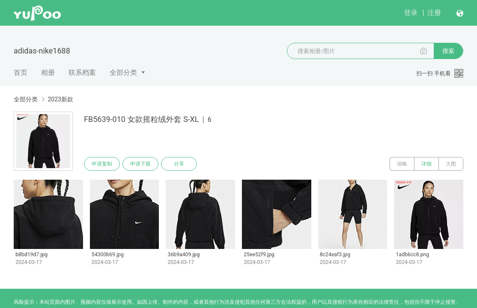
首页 (20, 72)
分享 (179, 164)
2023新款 (60, 99)
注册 (434, 13)
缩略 (402, 164)
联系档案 (82, 72)
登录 (410, 13)
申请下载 (140, 164)
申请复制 (102, 164)
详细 (426, 164)
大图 (451, 164)
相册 (48, 72)
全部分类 (123, 72)
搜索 (448, 50)
